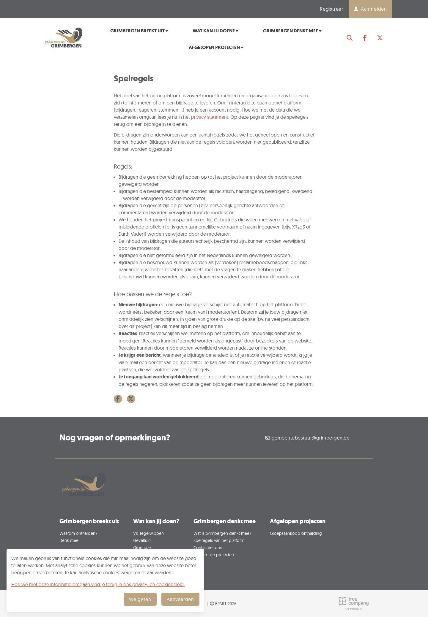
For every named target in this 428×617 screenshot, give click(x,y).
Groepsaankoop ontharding (296, 533)
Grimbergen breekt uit (139, 31)
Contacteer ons (207, 547)
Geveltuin (142, 540)
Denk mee (68, 540)
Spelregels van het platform (218, 540)
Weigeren (140, 599)
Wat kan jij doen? (215, 31)
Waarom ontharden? (78, 533)
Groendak (142, 547)
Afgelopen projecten (216, 47)
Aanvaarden (180, 599)
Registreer (331, 9)
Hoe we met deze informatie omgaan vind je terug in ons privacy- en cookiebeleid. (98, 584)
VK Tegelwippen (148, 533)
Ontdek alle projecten (213, 554)
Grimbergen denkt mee (292, 31)
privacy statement (209, 117)
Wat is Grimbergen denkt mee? (222, 533)
